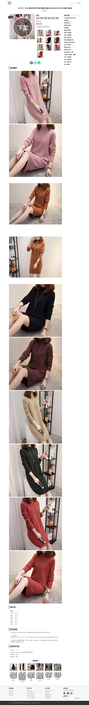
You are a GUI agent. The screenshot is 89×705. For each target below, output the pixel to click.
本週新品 (66, 20)
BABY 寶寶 (67, 64)
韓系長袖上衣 (67, 47)
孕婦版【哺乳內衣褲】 (69, 42)
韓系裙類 (66, 27)
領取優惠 (77, 698)
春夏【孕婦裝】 (68, 32)
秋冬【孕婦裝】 (68, 57)
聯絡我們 (11, 692)
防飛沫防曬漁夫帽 (68, 40)
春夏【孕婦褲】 (68, 35)
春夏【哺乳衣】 (68, 37)
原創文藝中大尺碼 (68, 52)
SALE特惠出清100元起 (69, 18)
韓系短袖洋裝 (67, 25)
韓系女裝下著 (67, 49)
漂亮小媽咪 (14, 702)
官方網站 (11, 693)
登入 (51, 690)
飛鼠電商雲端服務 (35, 702)
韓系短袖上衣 (67, 23)
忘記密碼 (47, 692)
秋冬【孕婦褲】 (68, 59)
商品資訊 (44, 10)
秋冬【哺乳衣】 (68, 62)
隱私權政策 (48, 695)
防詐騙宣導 (48, 698)
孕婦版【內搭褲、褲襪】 (70, 54)
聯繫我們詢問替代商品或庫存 (43, 26)
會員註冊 (47, 690)
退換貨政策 (48, 696)
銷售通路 (11, 695)
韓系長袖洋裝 (67, 30)
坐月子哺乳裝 (67, 44)
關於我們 (11, 690)
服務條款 (47, 693)
